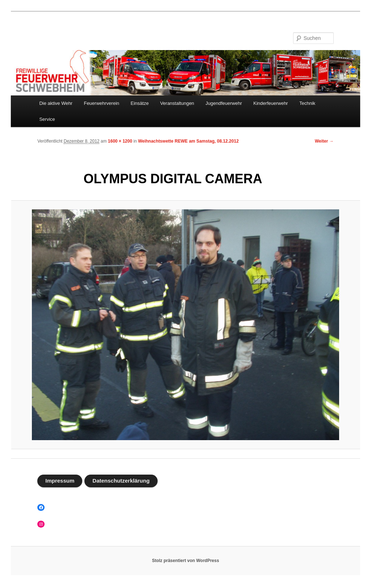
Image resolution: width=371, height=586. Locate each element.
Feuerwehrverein (101, 103)
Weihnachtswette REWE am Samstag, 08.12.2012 (188, 141)
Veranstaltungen (177, 103)
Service (47, 119)
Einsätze (140, 103)
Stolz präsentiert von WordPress (185, 560)
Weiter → (324, 141)
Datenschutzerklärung (121, 481)
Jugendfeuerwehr (223, 103)
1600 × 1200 (120, 141)
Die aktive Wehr (55, 103)
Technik (307, 103)
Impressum (59, 481)
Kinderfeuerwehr (270, 103)
